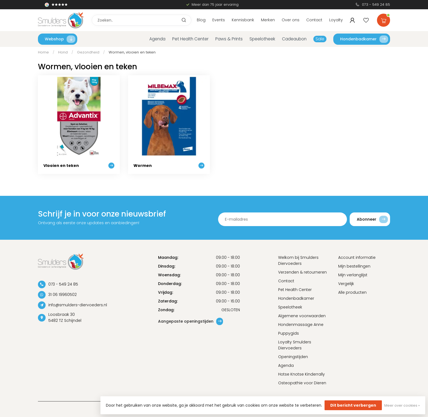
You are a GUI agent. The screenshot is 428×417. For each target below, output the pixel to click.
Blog (201, 20)
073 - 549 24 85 (376, 4)
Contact (314, 20)
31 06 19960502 (62, 294)
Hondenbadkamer (364, 39)
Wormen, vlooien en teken (132, 52)
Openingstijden (293, 356)
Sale (320, 39)
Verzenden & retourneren (302, 272)
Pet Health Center (190, 39)
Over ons (290, 20)
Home (43, 52)
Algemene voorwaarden (302, 316)
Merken (268, 20)
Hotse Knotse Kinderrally (301, 374)
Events (218, 20)
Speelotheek (262, 39)
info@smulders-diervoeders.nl (77, 305)
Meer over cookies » (402, 405)
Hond (63, 52)
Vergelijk (346, 283)
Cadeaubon (294, 39)
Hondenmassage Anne (300, 324)
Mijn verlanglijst (352, 275)
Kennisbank (243, 20)
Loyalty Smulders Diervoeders (294, 345)
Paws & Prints (229, 39)
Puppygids (288, 333)
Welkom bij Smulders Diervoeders (298, 260)
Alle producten (352, 292)
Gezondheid (88, 52)
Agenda (157, 39)
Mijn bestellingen (354, 266)
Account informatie (357, 257)
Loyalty (336, 20)
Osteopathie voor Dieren (302, 383)
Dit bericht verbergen (353, 405)
